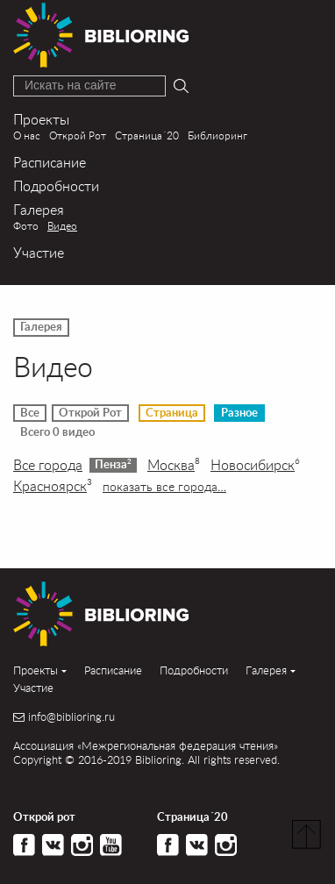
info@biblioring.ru (71, 716)
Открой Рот (77, 135)
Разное (239, 413)
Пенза (113, 464)
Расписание (49, 162)
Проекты (41, 119)
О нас (26, 135)
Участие (38, 252)
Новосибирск (255, 465)
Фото (26, 225)
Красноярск (52, 486)
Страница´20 (147, 135)
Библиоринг (217, 135)
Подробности (56, 185)
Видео (62, 225)
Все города (47, 465)
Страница (172, 413)
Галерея (38, 209)
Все (29, 413)
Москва (173, 465)
